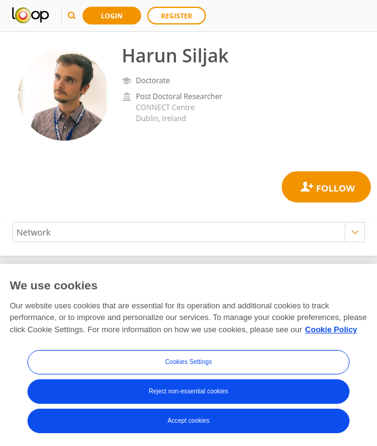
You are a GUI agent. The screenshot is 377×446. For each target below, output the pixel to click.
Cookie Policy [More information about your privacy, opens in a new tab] (331, 332)
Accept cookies (188, 423)
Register (176, 15)
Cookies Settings (188, 365)
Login (112, 15)
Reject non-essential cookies (188, 394)
